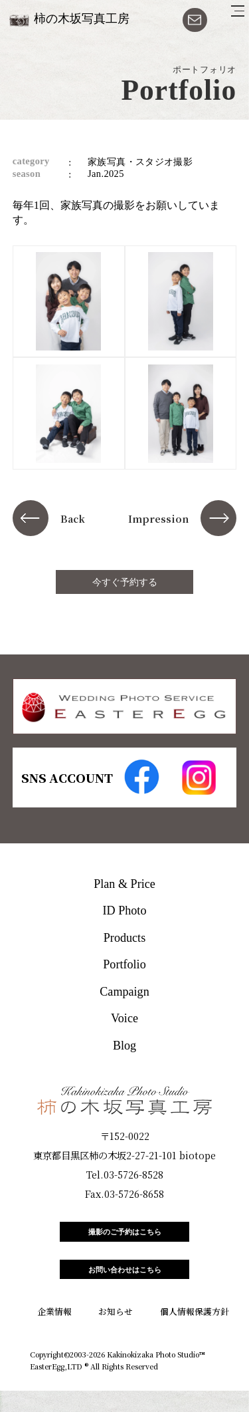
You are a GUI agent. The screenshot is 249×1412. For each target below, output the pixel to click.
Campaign (124, 991)
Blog (124, 1045)
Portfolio (124, 964)
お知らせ (115, 1332)
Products (124, 937)
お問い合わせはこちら (125, 1286)
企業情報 (54, 1332)
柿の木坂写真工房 (81, 18)
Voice (124, 1018)
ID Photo (125, 910)
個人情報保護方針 (194, 1332)
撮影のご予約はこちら (125, 1237)
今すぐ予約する (124, 582)
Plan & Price (124, 884)
